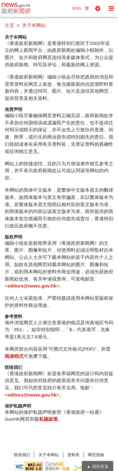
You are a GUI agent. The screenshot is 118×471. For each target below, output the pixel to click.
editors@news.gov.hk (32, 285)
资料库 (73, 454)
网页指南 (96, 454)
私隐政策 (48, 419)
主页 (9, 25)
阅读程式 (14, 356)
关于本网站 (48, 454)
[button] (97, 8)
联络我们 (22, 454)
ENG (76, 8)
